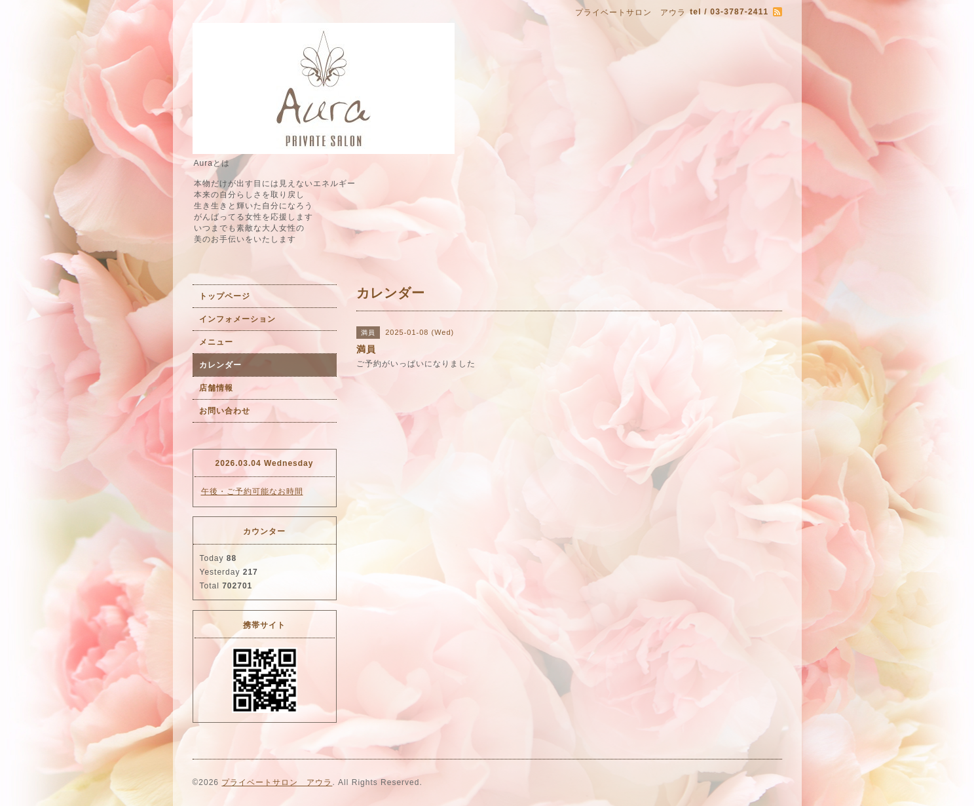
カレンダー (220, 365)
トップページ (224, 296)
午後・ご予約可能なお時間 (252, 491)
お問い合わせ (224, 410)
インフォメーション (237, 319)
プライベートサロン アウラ (276, 782)
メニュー (216, 342)
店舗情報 (216, 388)
